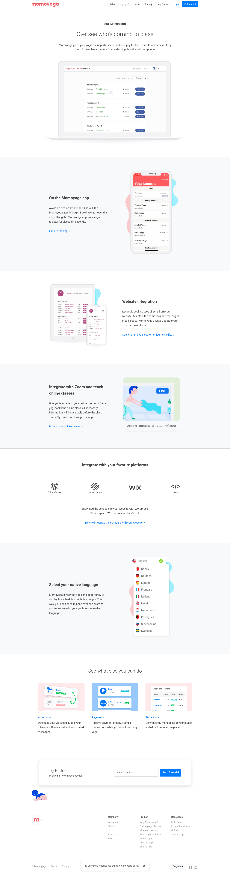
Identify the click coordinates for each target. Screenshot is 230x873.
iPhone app (146, 838)
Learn (137, 4)
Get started (190, 4)
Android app (146, 842)
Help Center (163, 4)
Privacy (65, 866)
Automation (45, 717)
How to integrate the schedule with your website (114, 522)
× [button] (144, 866)
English (177, 866)
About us (113, 822)
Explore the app (58, 231)
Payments (98, 717)
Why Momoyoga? (119, 4)
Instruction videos (180, 826)
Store (111, 826)
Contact (112, 834)
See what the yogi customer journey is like (147, 334)
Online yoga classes (150, 826)
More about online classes (64, 426)
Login (177, 4)
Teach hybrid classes (151, 834)
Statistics (151, 717)
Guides (175, 830)
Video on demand (149, 830)
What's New (146, 846)
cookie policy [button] (132, 865)
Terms (54, 866)
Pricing (148, 4)
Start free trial (170, 772)
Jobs (110, 830)
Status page (177, 834)
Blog (110, 838)
